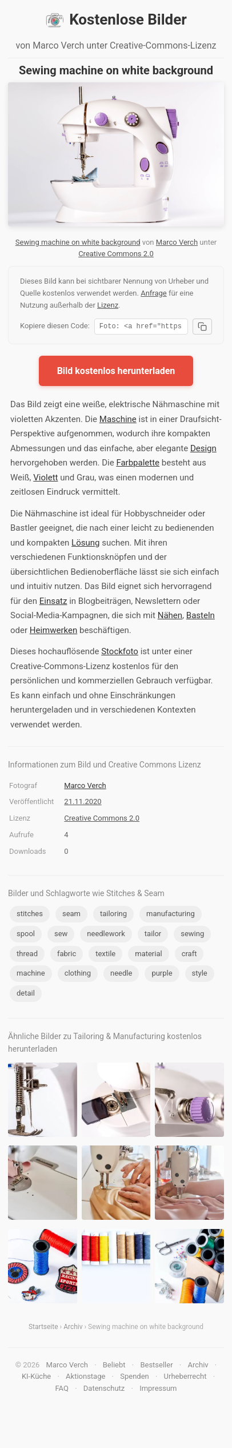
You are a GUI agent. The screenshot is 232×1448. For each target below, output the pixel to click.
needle (121, 974)
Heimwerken (53, 632)
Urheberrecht (185, 1378)
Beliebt (114, 1366)
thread (27, 955)
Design (203, 450)
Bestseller (156, 1366)
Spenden (134, 1378)
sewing (192, 935)
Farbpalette (137, 464)
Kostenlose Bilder (116, 20)
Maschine (118, 421)
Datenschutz (104, 1390)
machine (31, 974)
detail (26, 994)
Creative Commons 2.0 (116, 253)
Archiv (72, 1328)
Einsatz (53, 603)
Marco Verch (177, 242)
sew (60, 935)
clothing (78, 974)
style (199, 974)
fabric (66, 955)
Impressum (158, 1390)
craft (189, 955)
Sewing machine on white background (78, 242)
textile (105, 955)
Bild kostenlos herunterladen (116, 372)
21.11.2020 (82, 803)
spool (26, 935)
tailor (153, 935)
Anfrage (154, 293)
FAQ (61, 1390)
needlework (106, 935)
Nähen (170, 617)
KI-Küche (36, 1378)
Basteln (200, 617)
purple (161, 974)
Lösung (85, 544)
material (148, 955)
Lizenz (107, 305)
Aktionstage (85, 1378)
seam (71, 915)
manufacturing (170, 915)
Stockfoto (119, 653)
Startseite (43, 1328)
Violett (45, 479)
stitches (30, 915)
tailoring (113, 915)
